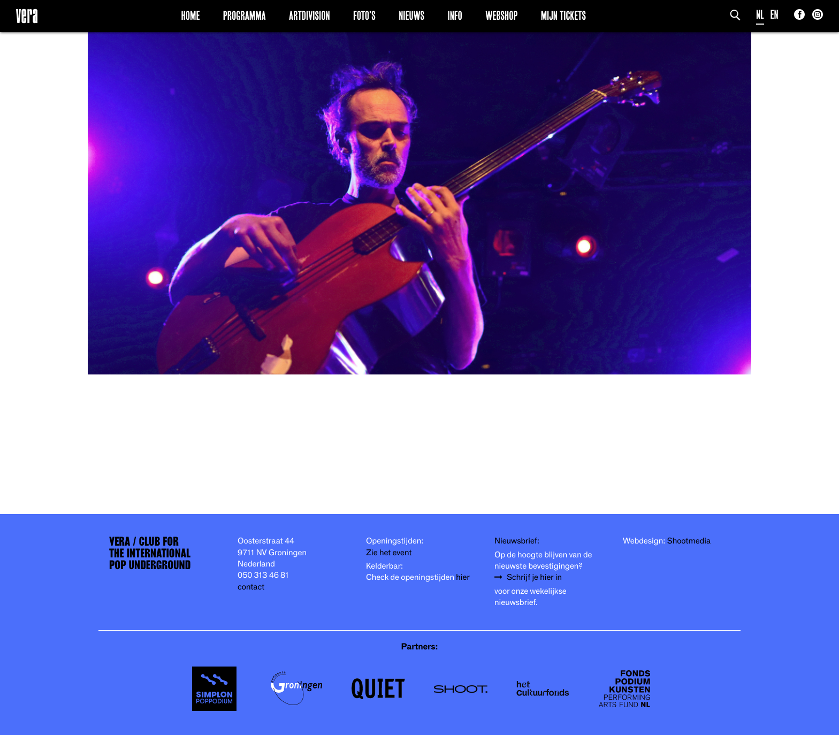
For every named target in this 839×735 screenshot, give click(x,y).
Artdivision (309, 15)
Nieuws (411, 15)
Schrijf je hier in (534, 577)
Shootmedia (689, 541)
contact (251, 587)
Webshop (501, 15)
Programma (244, 15)
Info (454, 15)
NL (760, 14)
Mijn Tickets (563, 15)
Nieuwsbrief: (516, 541)
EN (775, 14)
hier (462, 577)
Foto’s (364, 15)
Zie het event (388, 552)
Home (190, 15)
